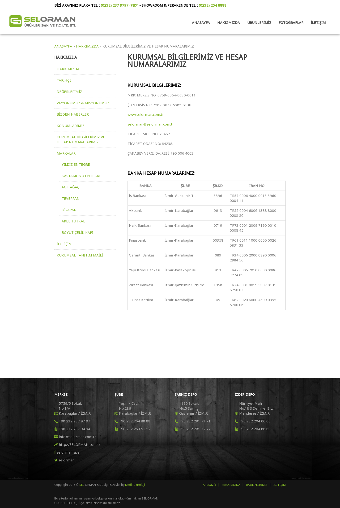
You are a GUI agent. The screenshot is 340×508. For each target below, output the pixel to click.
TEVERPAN (71, 198)
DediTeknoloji (134, 485)
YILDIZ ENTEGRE (76, 164)
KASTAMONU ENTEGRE (81, 175)
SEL (82, 485)
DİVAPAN (69, 209)
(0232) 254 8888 (212, 5)
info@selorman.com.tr (77, 436)
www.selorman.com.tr (146, 114)
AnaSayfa (209, 485)
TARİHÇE (64, 80)
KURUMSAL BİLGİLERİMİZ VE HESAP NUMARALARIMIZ (81, 139)
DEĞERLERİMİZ (69, 91)
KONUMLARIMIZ (71, 125)
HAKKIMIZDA (68, 68)
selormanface (68, 452)
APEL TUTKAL (73, 221)
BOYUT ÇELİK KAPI (77, 232)
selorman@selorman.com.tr (151, 124)
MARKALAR (66, 153)
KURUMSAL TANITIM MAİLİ (80, 255)
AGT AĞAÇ (70, 187)
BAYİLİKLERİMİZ (257, 485)
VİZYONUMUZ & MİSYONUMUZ (83, 102)
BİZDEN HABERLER (73, 114)
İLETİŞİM (64, 243)
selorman (66, 460)
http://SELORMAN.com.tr (79, 444)
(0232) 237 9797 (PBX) (119, 5)
